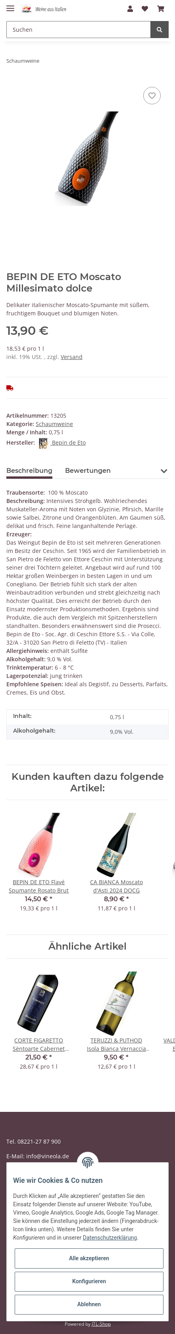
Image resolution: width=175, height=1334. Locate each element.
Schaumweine (54, 424)
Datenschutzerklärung (110, 1237)
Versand (72, 357)
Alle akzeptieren (89, 1258)
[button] (130, 9)
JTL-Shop (101, 1324)
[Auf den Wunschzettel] (152, 95)
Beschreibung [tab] (29, 470)
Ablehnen (89, 1304)
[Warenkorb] (161, 9)
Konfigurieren (89, 1281)
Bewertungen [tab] (88, 470)
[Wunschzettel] (144, 9)
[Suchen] (78, 29)
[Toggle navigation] (10, 5)
